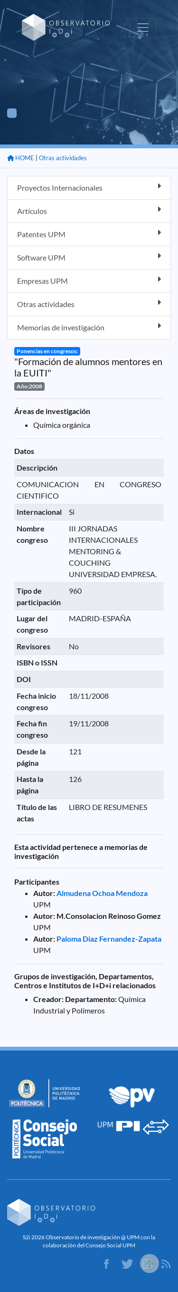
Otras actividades (63, 158)
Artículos (89, 210)
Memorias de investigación (89, 327)
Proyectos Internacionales (89, 187)
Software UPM (89, 257)
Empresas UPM (89, 280)
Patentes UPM (89, 234)
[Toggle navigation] (143, 27)
